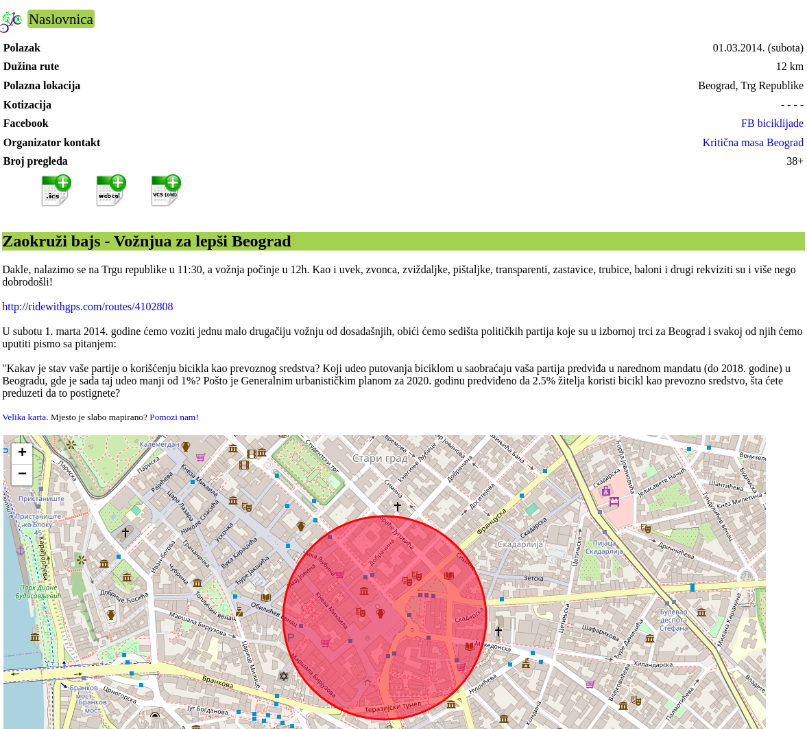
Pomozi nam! (173, 417)
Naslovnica (61, 19)
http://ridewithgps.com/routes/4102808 (87, 306)
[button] (22, 454)
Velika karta (24, 417)
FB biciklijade (772, 123)
